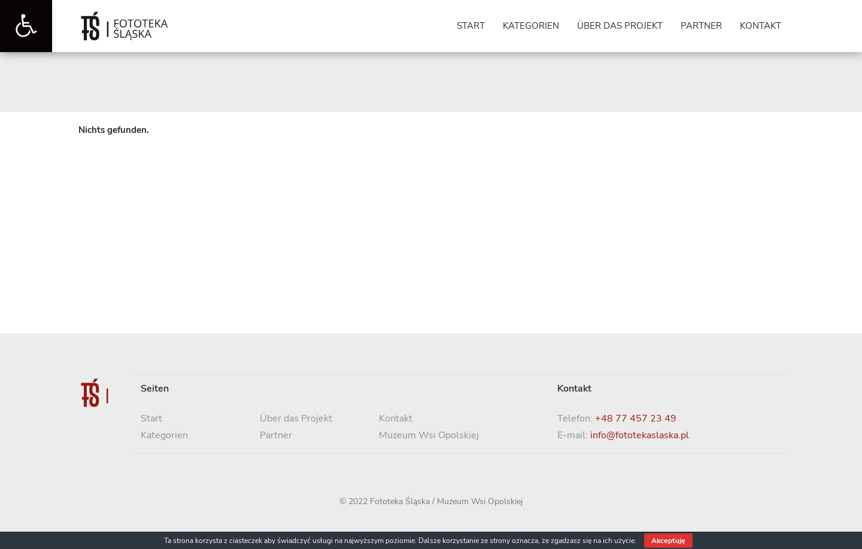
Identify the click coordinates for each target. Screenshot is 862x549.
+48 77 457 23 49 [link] (635, 418)
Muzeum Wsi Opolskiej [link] (429, 435)
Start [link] (151, 418)
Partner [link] (276, 435)
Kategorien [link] (164, 435)
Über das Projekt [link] (296, 418)
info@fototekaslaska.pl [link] (639, 435)
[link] (26, 26)
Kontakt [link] (395, 418)
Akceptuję (668, 540)
